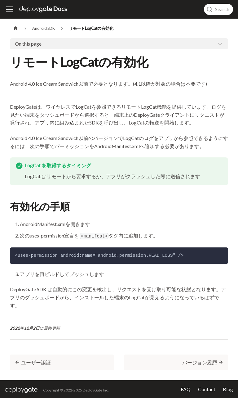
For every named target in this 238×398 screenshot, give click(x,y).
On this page (28, 44)
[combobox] (218, 9)
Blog (228, 389)
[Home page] (16, 28)
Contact (206, 389)
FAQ (186, 389)
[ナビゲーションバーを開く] (9, 9)
